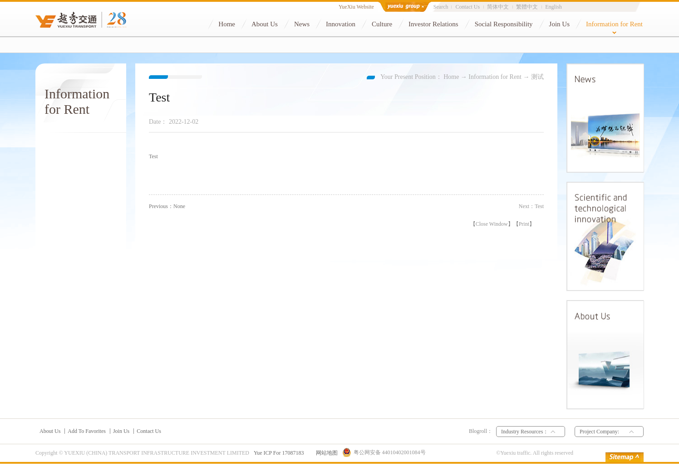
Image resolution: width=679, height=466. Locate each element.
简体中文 (498, 7)
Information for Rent (495, 76)
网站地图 (325, 453)
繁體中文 (527, 7)
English (553, 7)
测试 (537, 76)
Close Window (492, 224)
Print (524, 224)
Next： (531, 206)
